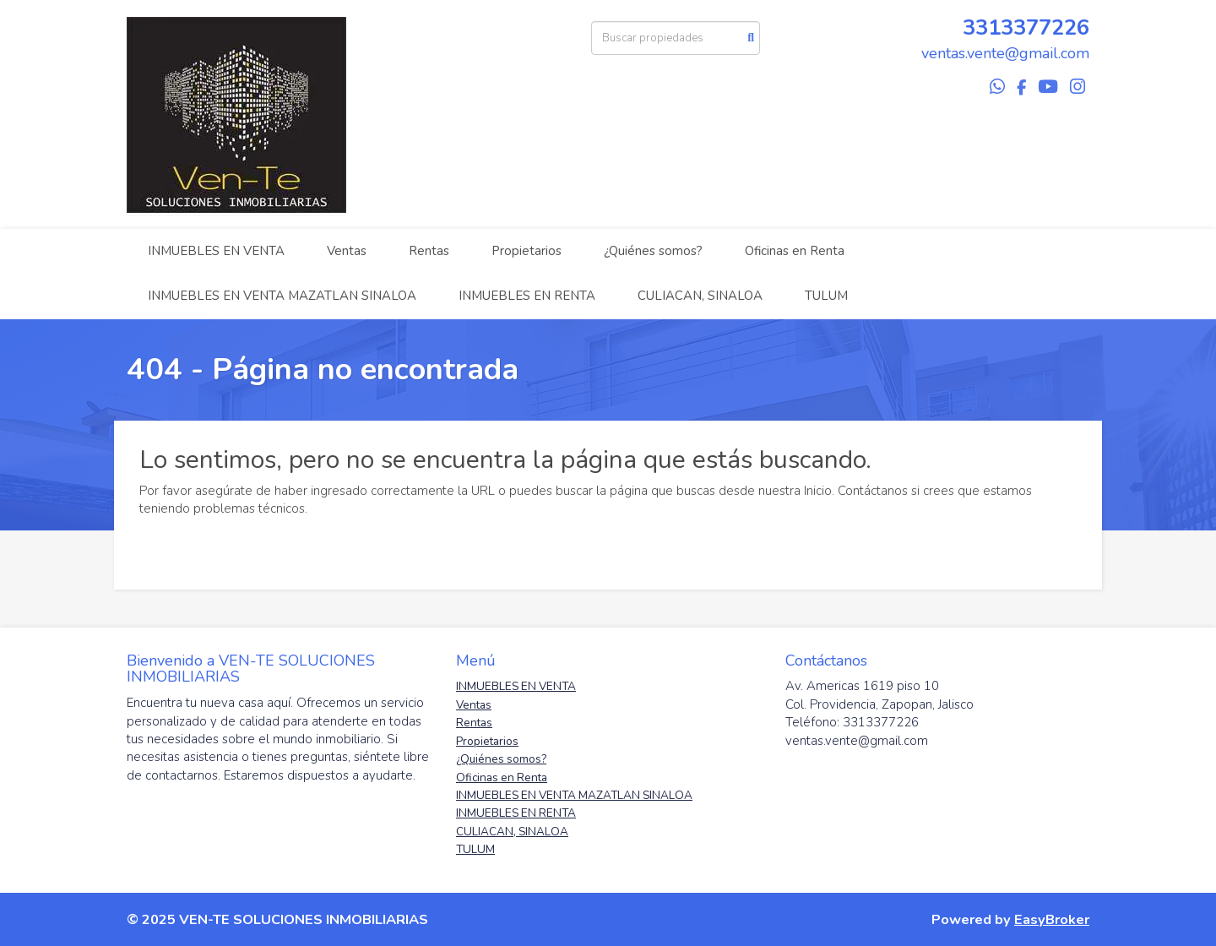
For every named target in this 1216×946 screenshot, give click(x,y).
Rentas (429, 250)
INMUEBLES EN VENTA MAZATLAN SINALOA (282, 295)
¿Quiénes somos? (653, 250)
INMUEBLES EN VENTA (216, 250)
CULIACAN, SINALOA (700, 295)
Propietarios (526, 250)
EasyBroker (1051, 919)
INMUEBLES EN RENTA (527, 295)
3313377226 (1026, 27)
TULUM (826, 295)
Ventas (346, 250)
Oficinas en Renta (794, 250)
